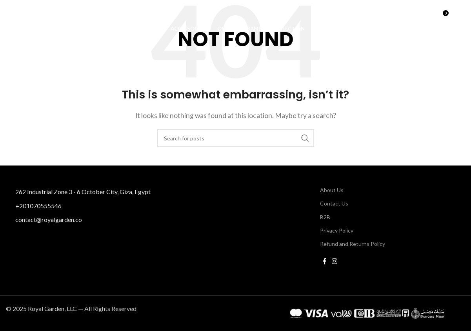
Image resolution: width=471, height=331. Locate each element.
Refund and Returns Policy (352, 243)
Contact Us (334, 203)
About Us (332, 190)
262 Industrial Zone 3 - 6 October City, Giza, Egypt (83, 191)
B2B (325, 216)
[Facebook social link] (324, 261)
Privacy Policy (336, 230)
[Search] (425, 17)
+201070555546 (38, 205)
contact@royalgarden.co (48, 219)
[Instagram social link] (334, 261)
